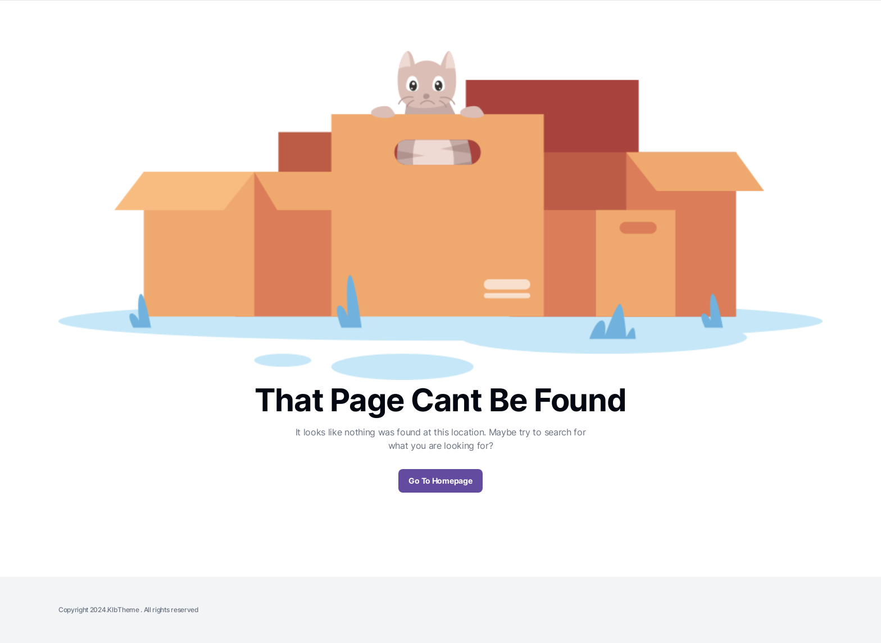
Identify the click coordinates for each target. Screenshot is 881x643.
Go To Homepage (440, 480)
